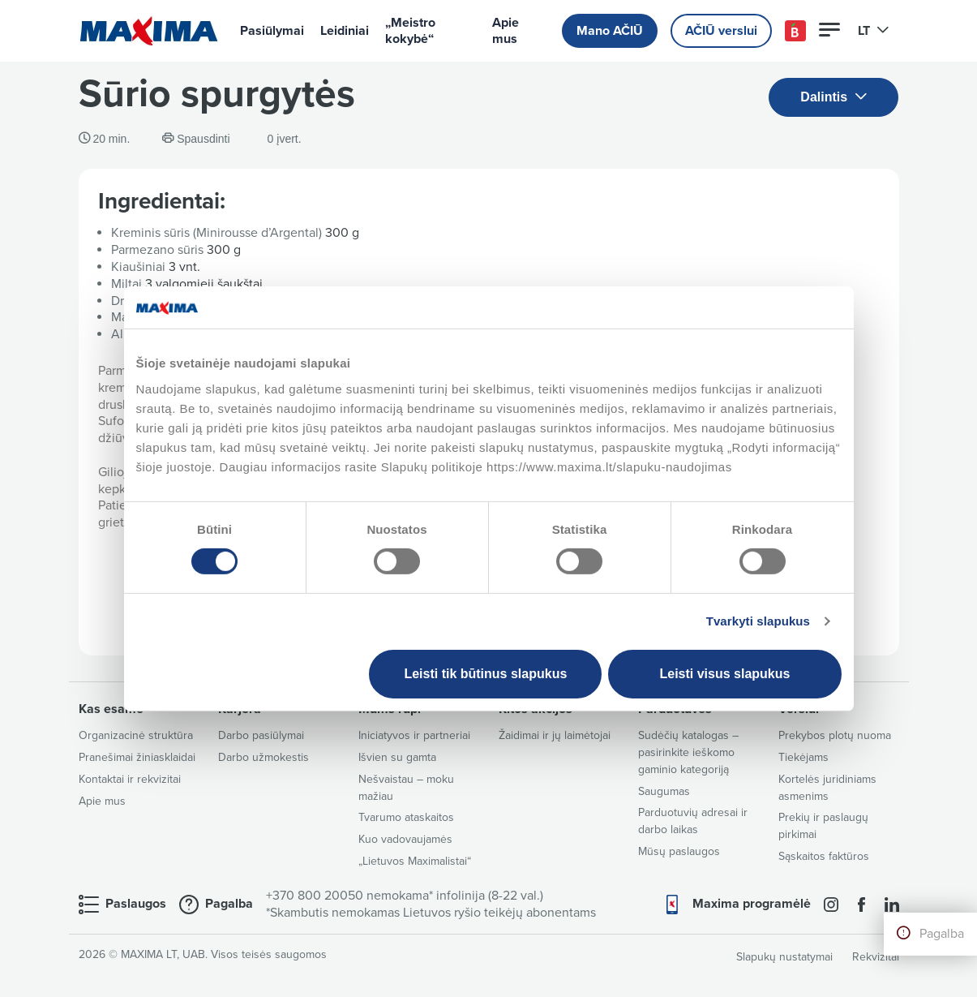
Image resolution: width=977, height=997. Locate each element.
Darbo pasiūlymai (261, 735)
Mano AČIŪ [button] (609, 31)
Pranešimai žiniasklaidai (137, 757)
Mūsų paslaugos (679, 851)
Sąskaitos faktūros (823, 856)
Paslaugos (135, 904)
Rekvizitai (875, 957)
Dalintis (833, 97)
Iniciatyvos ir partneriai (414, 735)
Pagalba (941, 934)
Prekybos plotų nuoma (834, 735)
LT (873, 31)
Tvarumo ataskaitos (406, 817)
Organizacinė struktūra (136, 735)
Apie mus (505, 31)
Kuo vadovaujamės (405, 839)
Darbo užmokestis (263, 757)
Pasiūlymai (272, 31)
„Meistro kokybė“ (410, 31)
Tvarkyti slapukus (758, 621)
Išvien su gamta (397, 757)
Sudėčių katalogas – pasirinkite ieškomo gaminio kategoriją (688, 752)
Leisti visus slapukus (724, 674)
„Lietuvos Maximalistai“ (414, 861)
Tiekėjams (803, 757)
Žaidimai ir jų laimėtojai (555, 735)
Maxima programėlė (751, 904)
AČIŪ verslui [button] (721, 31)
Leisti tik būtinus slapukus (485, 674)
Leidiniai (344, 31)
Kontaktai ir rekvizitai (130, 779)
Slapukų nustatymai (784, 957)
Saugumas (664, 791)
